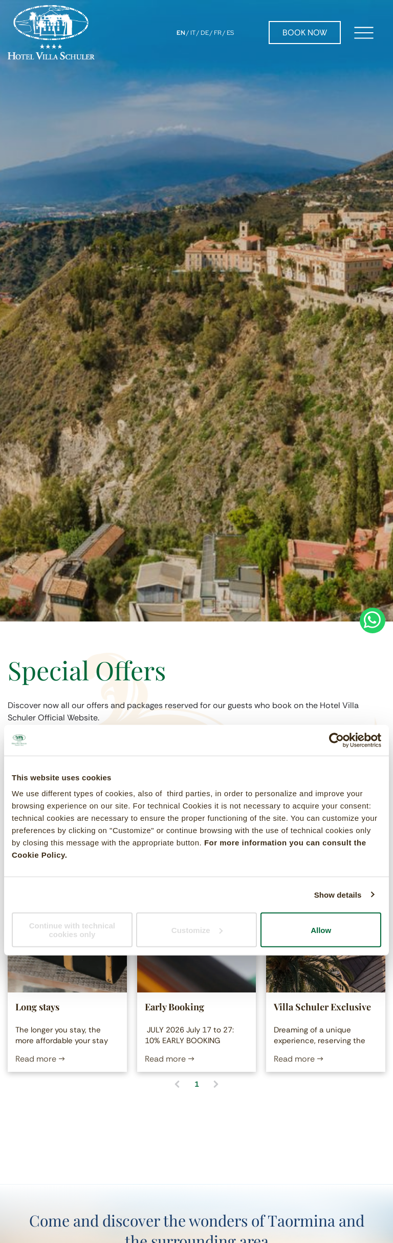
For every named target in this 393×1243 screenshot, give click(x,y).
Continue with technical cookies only (72, 930)
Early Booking (174, 1007)
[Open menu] (364, 33)
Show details (338, 894)
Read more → (40, 1058)
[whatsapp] (372, 622)
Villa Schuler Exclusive (322, 1007)
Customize (197, 929)
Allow (321, 929)
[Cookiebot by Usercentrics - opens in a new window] (336, 740)
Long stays (37, 1007)
